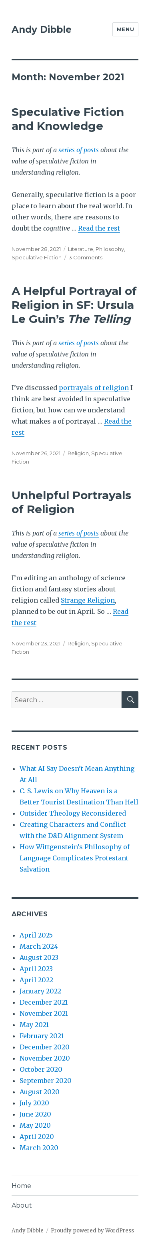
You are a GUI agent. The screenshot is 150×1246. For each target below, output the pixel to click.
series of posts (78, 150)
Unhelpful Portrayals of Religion (71, 502)
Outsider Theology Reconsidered (73, 813)
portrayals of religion (94, 388)
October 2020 (41, 1069)
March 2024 (39, 946)
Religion (78, 453)
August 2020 (40, 1092)
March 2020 (39, 1148)
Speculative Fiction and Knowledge (68, 119)
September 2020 (46, 1081)
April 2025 (36, 935)
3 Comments (85, 257)
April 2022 (36, 980)
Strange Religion (88, 600)
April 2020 (37, 1137)
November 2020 (45, 1058)
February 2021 (42, 1036)
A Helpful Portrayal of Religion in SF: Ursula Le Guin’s (74, 305)
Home (21, 1186)
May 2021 (34, 1025)
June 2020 (35, 1114)
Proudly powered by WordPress (92, 1230)
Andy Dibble (42, 29)
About (22, 1205)
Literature (80, 249)
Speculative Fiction (37, 257)
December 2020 (45, 1047)
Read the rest (99, 228)
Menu (125, 29)
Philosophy (110, 249)
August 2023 (39, 957)
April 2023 (36, 969)
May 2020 (35, 1125)
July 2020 (34, 1103)
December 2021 (44, 1002)
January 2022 (40, 991)
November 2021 (44, 1013)
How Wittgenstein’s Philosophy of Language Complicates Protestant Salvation (75, 858)
